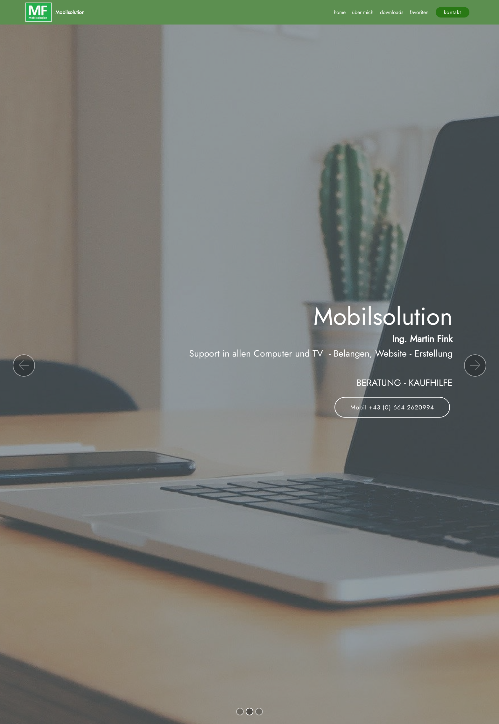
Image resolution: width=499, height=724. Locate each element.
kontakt (452, 12)
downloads (391, 12)
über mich (362, 12)
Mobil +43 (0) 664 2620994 (392, 407)
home (340, 12)
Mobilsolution (69, 12)
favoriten (419, 12)
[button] (24, 365)
